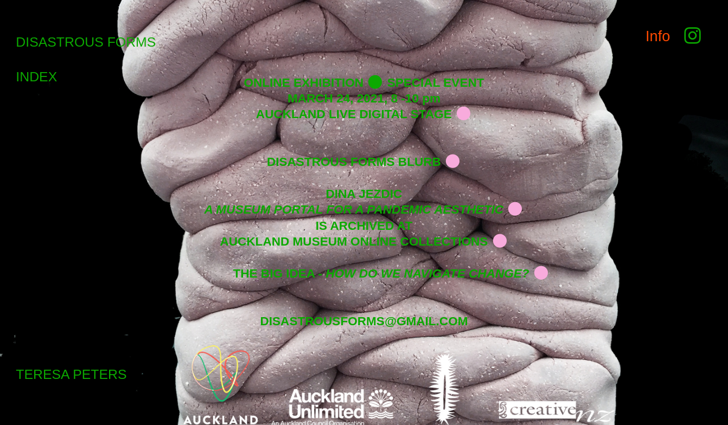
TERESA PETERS (71, 374)
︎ (690, 36)
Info (658, 36)
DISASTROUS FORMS (86, 42)
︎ (463, 114)
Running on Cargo (716, 366)
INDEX (36, 76)
